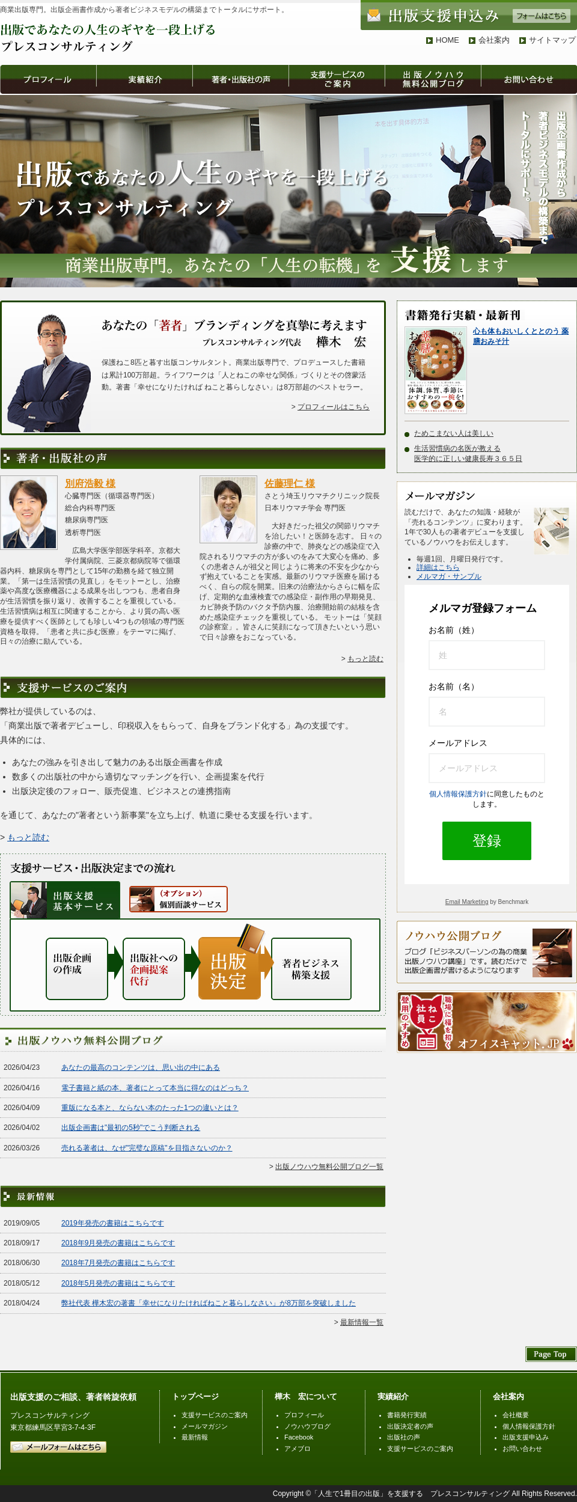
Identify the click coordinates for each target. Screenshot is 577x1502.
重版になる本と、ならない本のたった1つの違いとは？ (150, 1108)
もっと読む (365, 659)
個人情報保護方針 (458, 794)
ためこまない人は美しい (453, 433)
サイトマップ (552, 39)
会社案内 (494, 39)
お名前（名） (454, 686)
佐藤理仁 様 (289, 483)
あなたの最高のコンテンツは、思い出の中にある (140, 1067)
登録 (486, 840)
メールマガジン (205, 1426)
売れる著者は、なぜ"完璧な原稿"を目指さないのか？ (147, 1148)
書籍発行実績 (407, 1414)
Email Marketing (467, 902)
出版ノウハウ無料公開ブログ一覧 (329, 1166)
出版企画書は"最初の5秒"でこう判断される (130, 1127)
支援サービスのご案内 (215, 1414)
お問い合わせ (522, 1448)
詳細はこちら (438, 567)
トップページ (195, 1396)
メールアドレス (458, 743)
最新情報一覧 (361, 1322)
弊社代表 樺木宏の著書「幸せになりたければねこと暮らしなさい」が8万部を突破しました (208, 1303)
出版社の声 (403, 1437)
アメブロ (297, 1448)
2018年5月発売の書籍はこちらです (118, 1283)
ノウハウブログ (307, 1426)
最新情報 (195, 1437)
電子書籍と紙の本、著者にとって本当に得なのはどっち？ (155, 1088)
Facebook (298, 1437)
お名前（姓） (454, 630)
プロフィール (304, 1414)
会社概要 (515, 1414)
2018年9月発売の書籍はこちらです (118, 1243)
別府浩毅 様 (90, 483)
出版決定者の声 (410, 1426)
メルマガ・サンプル (449, 576)
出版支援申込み (525, 1437)
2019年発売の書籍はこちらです (112, 1223)
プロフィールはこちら (334, 407)
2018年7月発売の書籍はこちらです (118, 1263)
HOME (447, 39)
